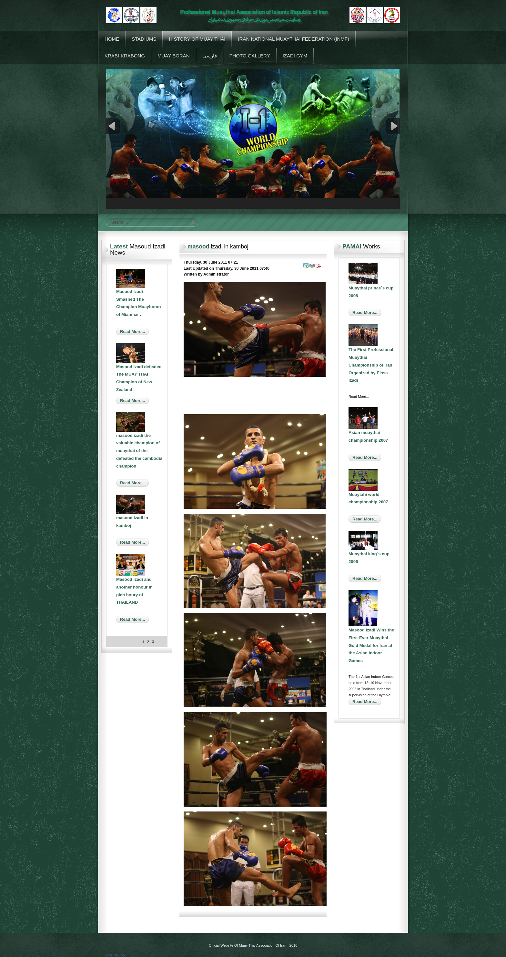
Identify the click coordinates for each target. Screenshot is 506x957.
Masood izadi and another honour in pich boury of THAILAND (134, 591)
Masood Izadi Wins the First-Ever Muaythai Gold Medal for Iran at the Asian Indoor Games (371, 645)
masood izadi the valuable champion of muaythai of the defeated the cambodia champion (139, 450)
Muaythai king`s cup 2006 (369, 557)
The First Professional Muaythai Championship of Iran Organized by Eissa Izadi (371, 365)
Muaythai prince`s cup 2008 (371, 292)
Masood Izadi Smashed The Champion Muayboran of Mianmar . (138, 303)
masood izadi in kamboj (132, 521)
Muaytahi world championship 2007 (368, 498)
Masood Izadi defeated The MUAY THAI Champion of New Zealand (139, 378)
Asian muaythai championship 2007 (368, 436)
